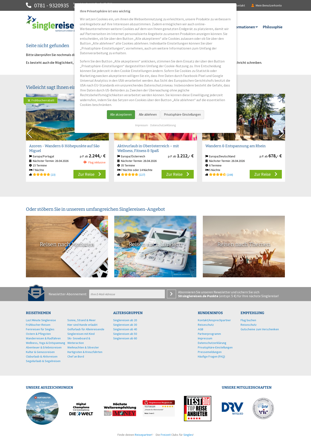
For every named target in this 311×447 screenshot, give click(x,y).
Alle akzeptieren (121, 114)
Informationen (243, 26)
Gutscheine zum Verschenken (260, 329)
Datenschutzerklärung (163, 125)
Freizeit (166, 435)
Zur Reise (86, 174)
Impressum (141, 125)
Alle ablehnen (148, 114)
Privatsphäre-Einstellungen (182, 114)
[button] (281, 133)
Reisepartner (143, 435)
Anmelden (171, 294)
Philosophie (272, 26)
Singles (188, 435)
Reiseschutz (249, 325)
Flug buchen (248, 320)
